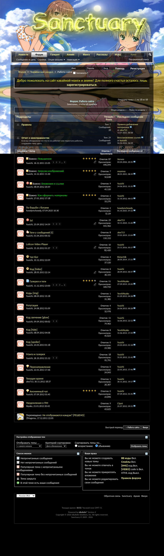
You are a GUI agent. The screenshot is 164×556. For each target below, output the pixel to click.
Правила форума (131, 478)
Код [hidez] (36, 269)
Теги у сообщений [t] (41, 232)
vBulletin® (83, 512)
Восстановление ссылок (129, 137)
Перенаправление (40, 367)
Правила (26, 124)
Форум (39, 54)
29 (110, 220)
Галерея (54, 54)
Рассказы (102, 54)
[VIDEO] (125, 469)
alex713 (29, 381)
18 (110, 354)
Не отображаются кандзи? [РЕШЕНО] (63, 415)
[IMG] (124, 465)
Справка (42, 59)
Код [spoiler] (33, 342)
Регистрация (137, 68)
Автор (32, 151)
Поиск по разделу (137, 110)
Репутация (32, 305)
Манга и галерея (35, 354)
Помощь (120, 68)
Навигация (72, 59)
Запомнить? (80, 73)
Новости (23, 54)
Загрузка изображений (51, 171)
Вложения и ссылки (52, 183)
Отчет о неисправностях (35, 138)
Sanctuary (127, 495)
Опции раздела (117, 110)
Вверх (145, 427)
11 (110, 318)
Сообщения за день (26, 59)
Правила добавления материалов (127, 126)
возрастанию (84, 446)
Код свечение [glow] (37, 317)
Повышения (44, 158)
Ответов (106, 151)
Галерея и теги (38, 281)
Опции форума (55, 59)
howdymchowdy (33, 210)
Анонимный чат (39, 391)
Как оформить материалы (52, 195)
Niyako (29, 406)
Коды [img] (32, 293)
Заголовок (22, 151)
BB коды (126, 458)
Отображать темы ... (27, 442)
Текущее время (34, 378)
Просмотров (106, 153)
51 (110, 281)
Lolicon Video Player (37, 244)
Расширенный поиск (139, 59)
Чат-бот (34, 257)
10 (110, 244)
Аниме (70, 54)
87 (110, 159)
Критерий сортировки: (58, 442)
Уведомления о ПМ (37, 403)
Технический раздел (41, 72)
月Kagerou (31, 418)
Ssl (31, 220)
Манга (86, 54)
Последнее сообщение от (131, 151)
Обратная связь (112, 495)
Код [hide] (31, 329)
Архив (137, 495)
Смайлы (126, 461)
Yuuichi (29, 163)
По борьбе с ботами (37, 207)
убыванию (102, 446)
